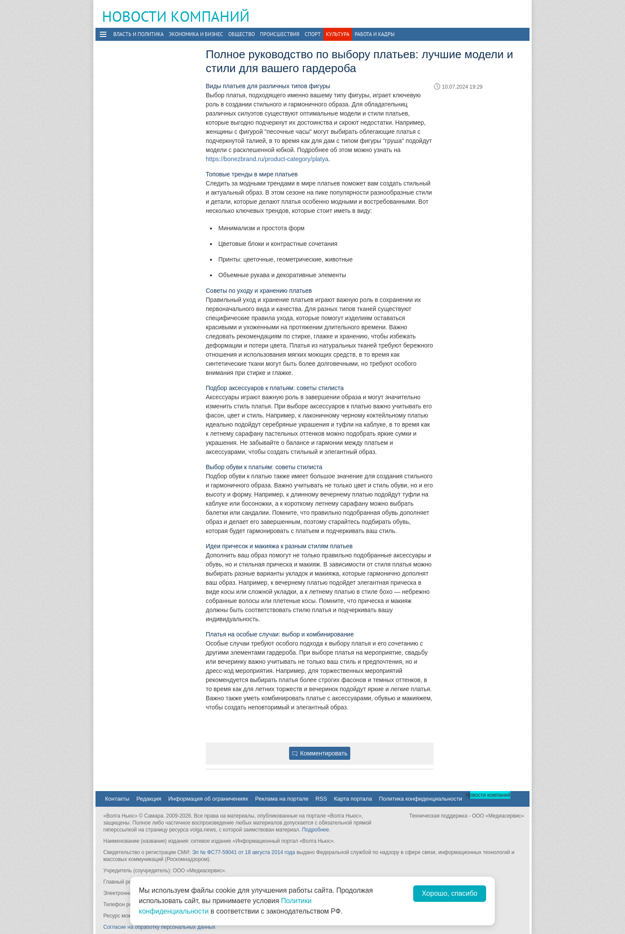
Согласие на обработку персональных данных (159, 927)
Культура (337, 34)
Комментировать (320, 753)
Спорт (313, 34)
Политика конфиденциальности (420, 798)
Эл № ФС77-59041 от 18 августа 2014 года (243, 852)
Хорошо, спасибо (449, 893)
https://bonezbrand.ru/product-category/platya (267, 159)
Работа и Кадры (375, 34)
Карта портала (353, 798)
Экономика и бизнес (196, 34)
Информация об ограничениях (208, 798)
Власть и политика (138, 34)
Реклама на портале (282, 798)
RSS (321, 798)
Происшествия (279, 34)
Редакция (148, 798)
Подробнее (315, 830)
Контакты (117, 798)
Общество (241, 34)
